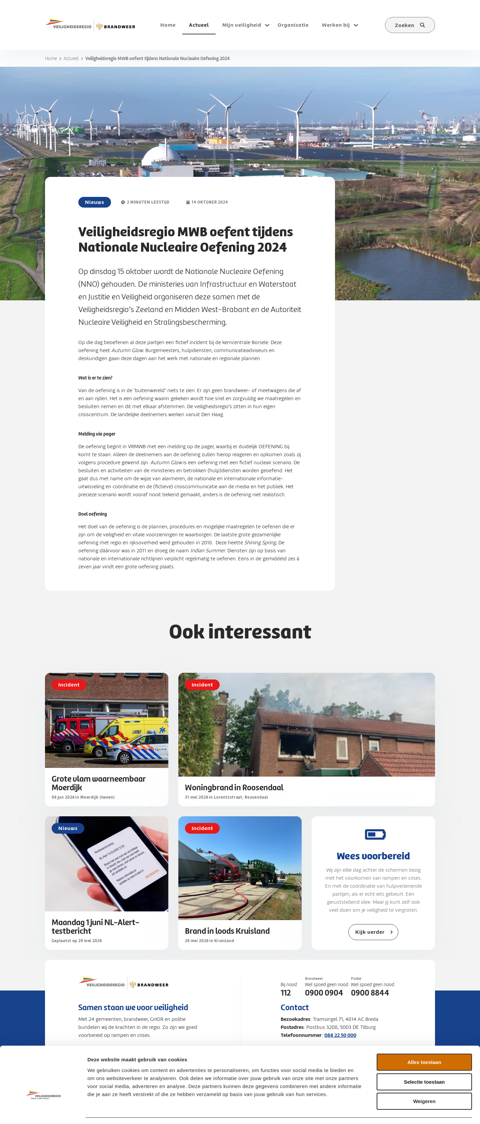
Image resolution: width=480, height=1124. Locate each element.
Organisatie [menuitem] (293, 24)
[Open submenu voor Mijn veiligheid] (267, 25)
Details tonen (360, 1111)
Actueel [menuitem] (199, 24)
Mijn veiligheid (241, 24)
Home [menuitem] (168, 24)
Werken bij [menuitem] (336, 24)
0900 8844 (370, 993)
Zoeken (404, 25)
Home (51, 58)
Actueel (71, 58)
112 (286, 993)
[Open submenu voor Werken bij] (356, 25)
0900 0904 (324, 993)
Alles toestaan (424, 1042)
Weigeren (424, 1081)
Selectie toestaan (424, 1062)
